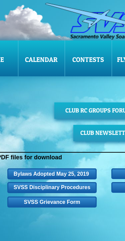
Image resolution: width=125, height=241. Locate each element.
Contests (88, 60)
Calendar (41, 60)
